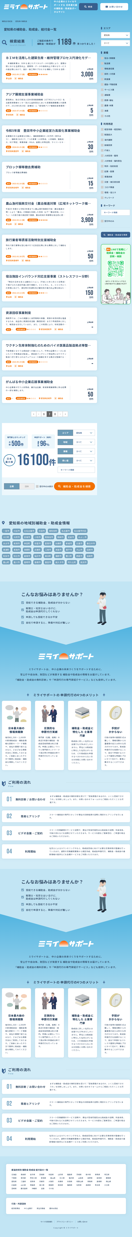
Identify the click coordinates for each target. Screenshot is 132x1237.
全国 (42, 1188)
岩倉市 (71, 537)
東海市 (17, 549)
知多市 (6, 555)
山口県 (23, 1185)
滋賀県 (32, 1181)
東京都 (23, 1178)
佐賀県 (78, 1185)
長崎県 (88, 1185)
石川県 (62, 1178)
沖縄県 (34, 1188)
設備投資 (108, 145)
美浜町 (48, 555)
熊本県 (97, 1185)
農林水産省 (53, 1208)
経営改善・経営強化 (113, 129)
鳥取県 (89, 1181)
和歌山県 (79, 1181)
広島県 (13, 1185)
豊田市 (48, 562)
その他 (107, 116)
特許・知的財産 (111, 166)
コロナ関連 (109, 187)
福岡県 (69, 1185)
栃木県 (88, 1174)
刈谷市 (17, 530)
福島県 (69, 1174)
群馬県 (97, 1174)
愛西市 (48, 543)
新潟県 (43, 1178)
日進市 (79, 543)
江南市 (48, 549)
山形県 (60, 1174)
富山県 (52, 1178)
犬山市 (79, 549)
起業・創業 (109, 171)
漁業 (106, 110)
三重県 (23, 1181)
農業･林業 (108, 105)
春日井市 (91, 543)
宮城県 (41, 1174)
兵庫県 (60, 1181)
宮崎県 (13, 1188)
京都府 (41, 1181)
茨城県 (78, 1174)
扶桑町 (58, 543)
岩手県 (32, 1174)
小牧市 (37, 537)
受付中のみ (109, 221)
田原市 (90, 549)
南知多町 (53, 530)
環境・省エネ (110, 192)
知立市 (17, 555)
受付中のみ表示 (46, 486)
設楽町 (90, 555)
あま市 (6, 543)
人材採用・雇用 (111, 155)
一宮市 (6, 530)
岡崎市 (60, 537)
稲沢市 (37, 555)
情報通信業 (109, 68)
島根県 (99, 1181)
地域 (65, 442)
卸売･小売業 (109, 73)
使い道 (65, 460)
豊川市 (17, 562)
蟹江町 (69, 555)
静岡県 (108, 1178)
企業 (12, 486)
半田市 (42, 530)
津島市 (58, 549)
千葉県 (13, 1178)
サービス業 (109, 89)
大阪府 (51, 1181)
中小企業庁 (28, 1208)
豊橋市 (37, 562)
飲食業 (107, 79)
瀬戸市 (69, 549)
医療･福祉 (108, 100)
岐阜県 (99, 1178)
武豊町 (37, 549)
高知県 (60, 1185)
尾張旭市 (49, 537)
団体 (27, 486)
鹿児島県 (24, 1188)
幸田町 (27, 543)
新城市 (69, 543)
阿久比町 (72, 562)
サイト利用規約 (46, 1221)
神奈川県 (33, 1178)
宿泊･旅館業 (109, 58)
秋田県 (51, 1174)
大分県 (106, 1185)
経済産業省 (15, 1208)
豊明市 (27, 562)
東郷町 (27, 549)
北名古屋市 (29, 530)
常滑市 (17, 543)
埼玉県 (106, 1174)
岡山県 (108, 1181)
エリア (65, 432)
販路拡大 (108, 134)
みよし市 (82, 537)
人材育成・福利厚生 (113, 160)
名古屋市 (65, 530)
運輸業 (107, 95)
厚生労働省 (41, 1208)
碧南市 (27, 555)
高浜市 (83, 562)
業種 (65, 451)
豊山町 (6, 562)
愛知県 (13, 1181)
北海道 (13, 1174)
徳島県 (32, 1185)
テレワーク (109, 197)
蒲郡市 (58, 555)
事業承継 (108, 176)
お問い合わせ (82, 1221)
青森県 (23, 1174)
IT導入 (107, 150)
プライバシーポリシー (64, 1221)
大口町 (6, 537)
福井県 (71, 1178)
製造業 (107, 63)
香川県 (41, 1185)
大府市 (17, 537)
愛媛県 (51, 1185)
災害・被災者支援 (112, 182)
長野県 (89, 1178)
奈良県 (69, 1181)
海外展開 (108, 139)
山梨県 (80, 1178)
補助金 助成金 (7, 21)
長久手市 (59, 562)
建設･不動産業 (110, 84)
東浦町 (6, 549)
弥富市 (37, 543)
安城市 (27, 537)
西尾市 (79, 555)
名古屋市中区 (80, 530)
